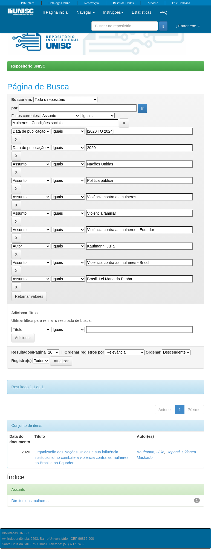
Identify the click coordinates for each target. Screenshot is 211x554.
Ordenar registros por (84, 352)
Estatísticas (141, 12)
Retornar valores (29, 296)
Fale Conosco (181, 3)
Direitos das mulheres (29, 500)
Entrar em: (188, 26)
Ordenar (153, 352)
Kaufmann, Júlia (150, 452)
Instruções (113, 12)
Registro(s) (21, 360)
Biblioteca (27, 3)
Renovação (91, 3)
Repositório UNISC (28, 66)
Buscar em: (21, 99)
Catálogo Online (59, 3)
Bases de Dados (123, 3)
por (14, 108)
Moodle (153, 3)
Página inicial (56, 12)
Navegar (86, 12)
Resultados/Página (28, 352)
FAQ (163, 12)
